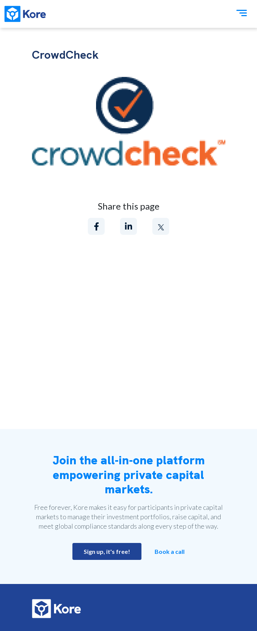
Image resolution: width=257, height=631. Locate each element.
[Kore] (25, 14)
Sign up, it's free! (107, 551)
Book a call (170, 551)
